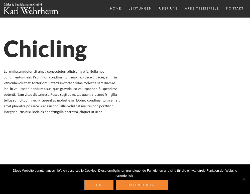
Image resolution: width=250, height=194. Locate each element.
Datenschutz (142, 184)
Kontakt (235, 8)
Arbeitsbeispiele (202, 8)
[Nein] (243, 179)
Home (115, 8)
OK (99, 184)
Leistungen (140, 8)
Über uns (168, 8)
